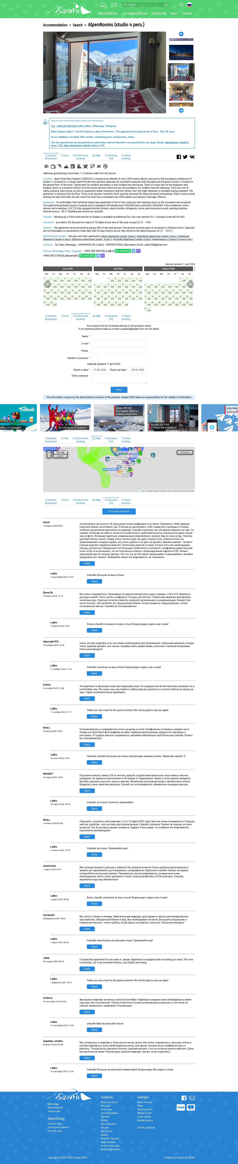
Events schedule (146, 1127)
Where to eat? (144, 1113)
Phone (85, 350)
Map (174, 13)
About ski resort (109, 1102)
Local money (144, 1116)
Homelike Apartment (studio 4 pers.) (132, 239)
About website (55, 1107)
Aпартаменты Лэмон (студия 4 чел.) (172, 239)
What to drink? (144, 1109)
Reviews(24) (111, 157)
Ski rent (105, 1127)
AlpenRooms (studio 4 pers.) (116, 25)
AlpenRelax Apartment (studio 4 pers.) (157, 236)
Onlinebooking (126, 157)
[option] (104, 72)
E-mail (85, 343)
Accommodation (55, 25)
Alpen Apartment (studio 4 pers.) (119, 236)
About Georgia (144, 1102)
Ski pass (105, 1105)
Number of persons (78, 358)
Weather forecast (110, 1138)
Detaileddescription (51, 157)
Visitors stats (55, 1123)
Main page (53, 1104)
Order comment (81, 375)
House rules (54, 1111)
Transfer (105, 1116)
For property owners (58, 1127)
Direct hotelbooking (80, 157)
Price (65, 155)
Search (78, 25)
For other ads (55, 1131)
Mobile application (110, 1149)
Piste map (106, 1109)
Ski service (107, 1131)
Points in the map (110, 1145)
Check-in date (81, 369)
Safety (104, 1120)
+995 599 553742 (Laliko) (99, 251)
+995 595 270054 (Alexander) (60, 255)
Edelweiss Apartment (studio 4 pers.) (92, 239)
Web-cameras (108, 1142)
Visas (140, 1105)
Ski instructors (108, 1124)
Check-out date (118, 369)
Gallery (104, 1134)
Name (86, 336)
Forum (187, 13)
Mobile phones (145, 1120)
